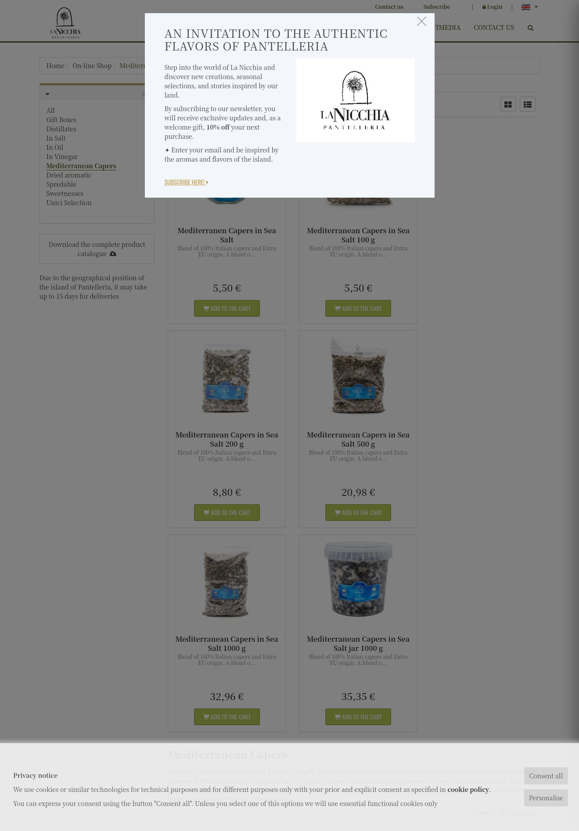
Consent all (546, 775)
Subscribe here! (187, 181)
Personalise (546, 797)
